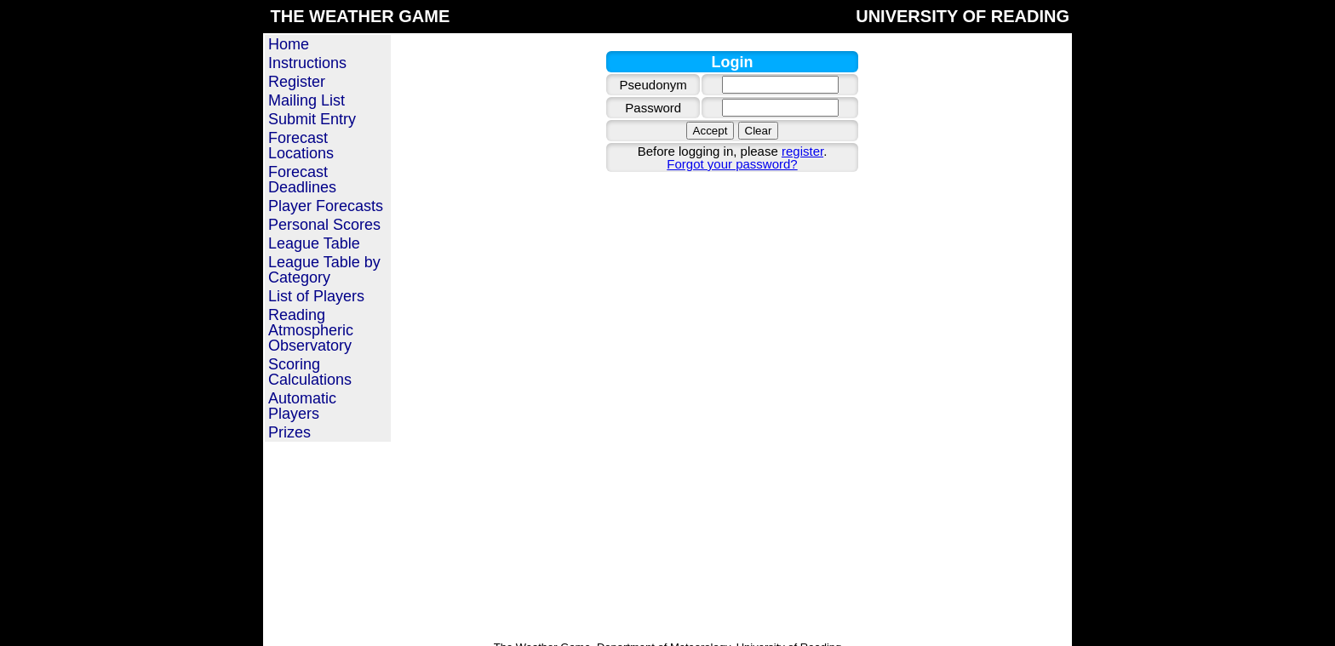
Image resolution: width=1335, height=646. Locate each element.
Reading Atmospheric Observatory (310, 330)
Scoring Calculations (310, 372)
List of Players (316, 296)
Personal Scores (324, 224)
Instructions (307, 62)
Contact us (684, 626)
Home (288, 44)
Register (296, 81)
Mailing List (306, 100)
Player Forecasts (325, 205)
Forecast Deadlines (302, 179)
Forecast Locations (301, 145)
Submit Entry (312, 119)
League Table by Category (324, 270)
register (802, 151)
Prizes (289, 432)
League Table (314, 243)
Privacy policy (750, 626)
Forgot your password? (732, 164)
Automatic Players (302, 406)
